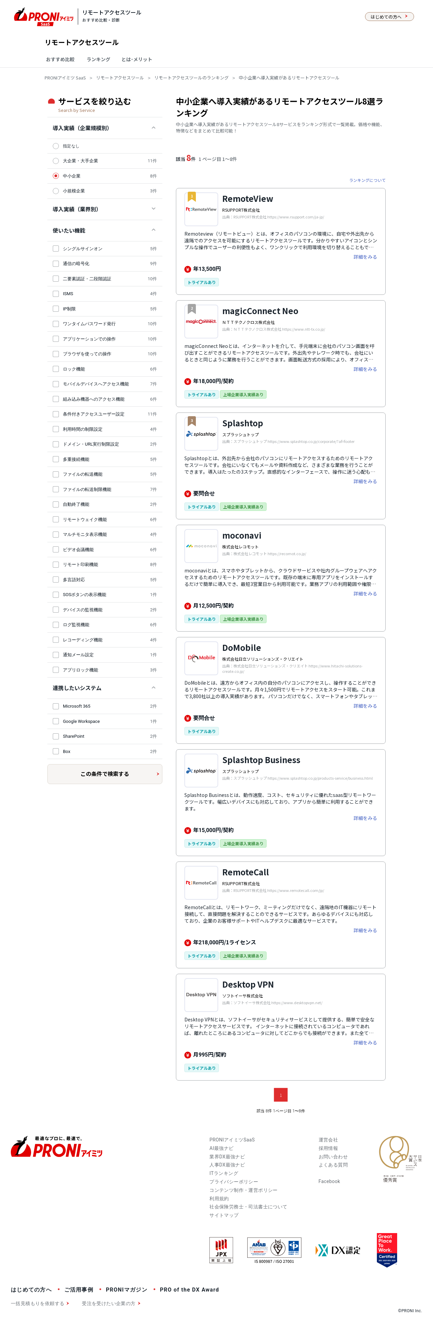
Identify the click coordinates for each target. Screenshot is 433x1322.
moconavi (241, 535)
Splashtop (242, 423)
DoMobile (241, 647)
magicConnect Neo (260, 310)
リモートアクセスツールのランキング (191, 77)
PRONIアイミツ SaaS (65, 77)
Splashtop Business (261, 759)
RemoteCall (245, 872)
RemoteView (247, 198)
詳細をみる (365, 256)
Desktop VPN (248, 984)
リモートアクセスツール (120, 77)
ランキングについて (367, 180)
